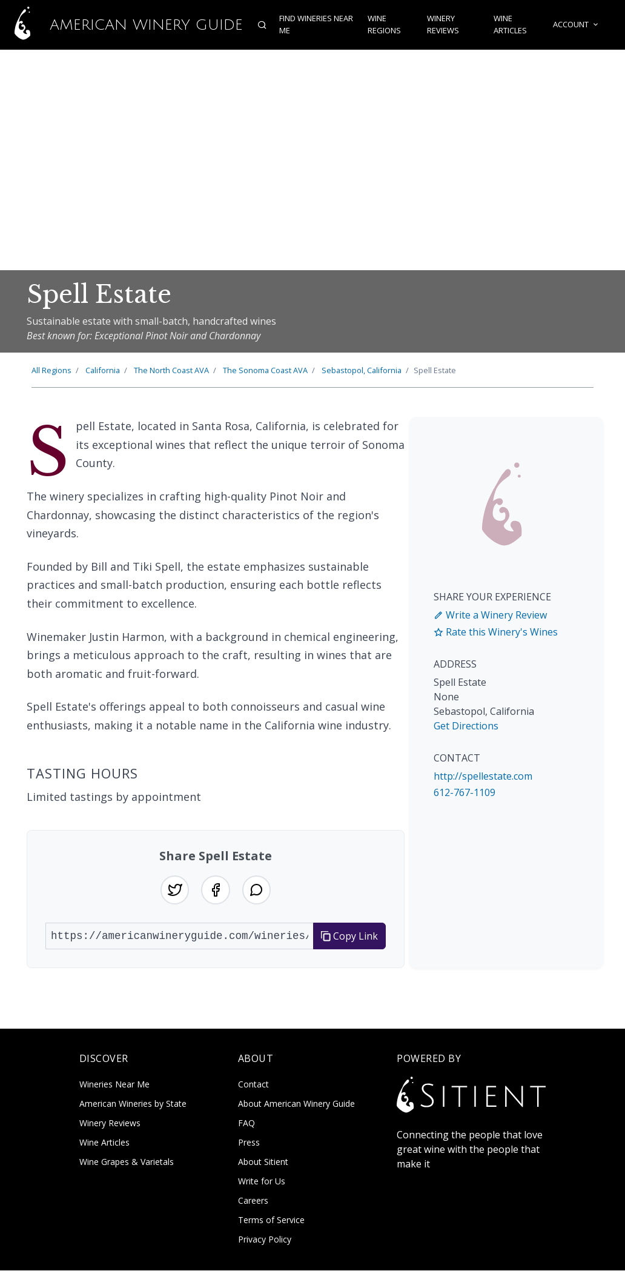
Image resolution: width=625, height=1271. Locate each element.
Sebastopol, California (362, 370)
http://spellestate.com (483, 776)
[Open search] (261, 25)
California (102, 370)
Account (577, 25)
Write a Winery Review (490, 615)
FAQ (246, 1123)
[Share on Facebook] (215, 889)
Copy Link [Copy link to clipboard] (349, 936)
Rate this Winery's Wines (496, 632)
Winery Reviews (443, 24)
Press (249, 1143)
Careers (253, 1201)
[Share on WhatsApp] (256, 889)
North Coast (171, 370)
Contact (253, 1084)
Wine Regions (383, 24)
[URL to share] (179, 936)
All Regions (51, 370)
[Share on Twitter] (174, 889)
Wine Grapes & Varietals (126, 1162)
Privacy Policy (264, 1240)
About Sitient (263, 1162)
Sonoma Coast (265, 370)
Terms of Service (271, 1220)
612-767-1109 (464, 792)
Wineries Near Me (114, 1084)
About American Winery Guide (296, 1104)
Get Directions (466, 725)
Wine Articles (510, 24)
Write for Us (261, 1181)
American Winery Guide (121, 25)
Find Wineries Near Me (315, 24)
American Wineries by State (133, 1104)
